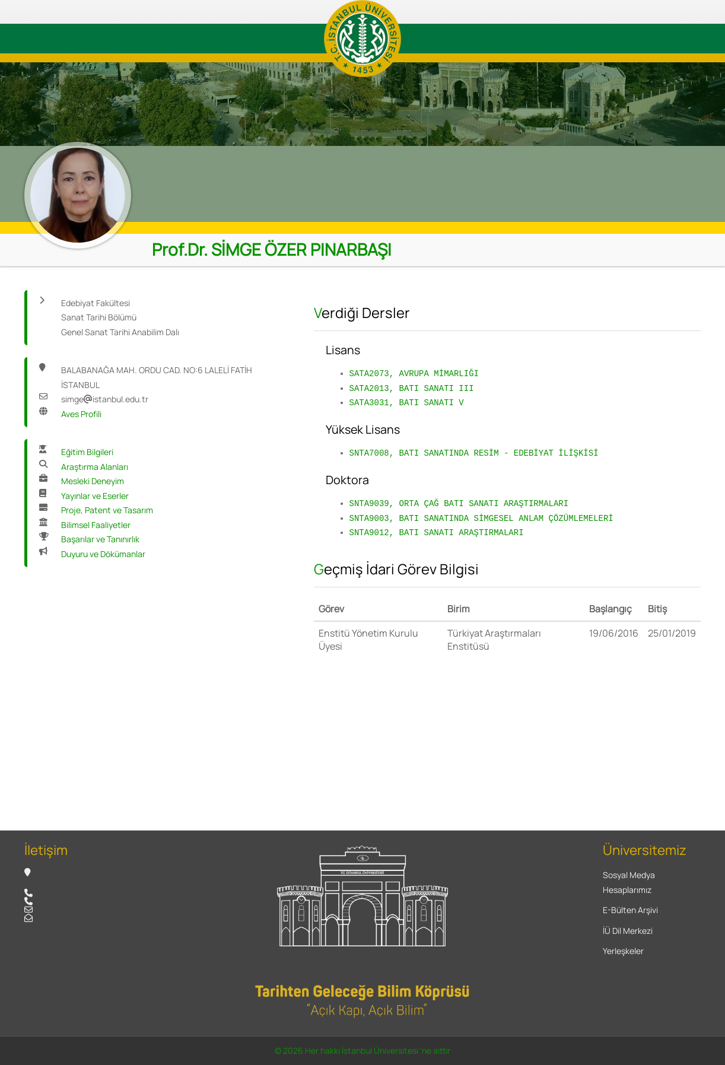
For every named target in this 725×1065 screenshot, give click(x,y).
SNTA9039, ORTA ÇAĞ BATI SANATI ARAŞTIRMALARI (459, 503)
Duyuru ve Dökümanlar (103, 553)
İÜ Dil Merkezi (628, 930)
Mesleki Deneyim (92, 481)
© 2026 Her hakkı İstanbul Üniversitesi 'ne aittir (362, 1050)
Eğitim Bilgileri (87, 451)
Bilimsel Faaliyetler (96, 524)
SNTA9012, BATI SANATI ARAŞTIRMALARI (436, 532)
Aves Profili (81, 413)
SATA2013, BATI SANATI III (411, 388)
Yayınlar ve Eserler (95, 495)
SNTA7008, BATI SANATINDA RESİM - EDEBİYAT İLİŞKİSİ (474, 453)
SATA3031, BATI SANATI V (406, 402)
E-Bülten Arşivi (630, 909)
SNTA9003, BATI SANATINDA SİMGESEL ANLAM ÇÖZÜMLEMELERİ (481, 518)
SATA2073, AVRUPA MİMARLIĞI (414, 373)
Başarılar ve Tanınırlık (100, 539)
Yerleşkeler (623, 950)
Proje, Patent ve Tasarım (107, 510)
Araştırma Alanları (94, 466)
